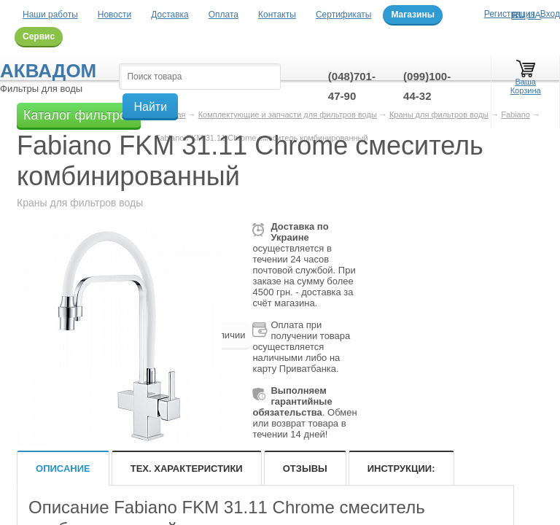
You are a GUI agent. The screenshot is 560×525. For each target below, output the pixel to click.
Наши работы (50, 14)
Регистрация (509, 14)
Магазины (412, 14)
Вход (550, 14)
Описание (63, 468)
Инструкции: (401, 468)
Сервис (39, 36)
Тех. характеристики (187, 468)
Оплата (223, 14)
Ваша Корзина (525, 79)
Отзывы (305, 468)
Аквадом (48, 71)
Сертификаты (344, 14)
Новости (114, 14)
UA (534, 14)
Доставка (170, 14)
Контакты (277, 14)
